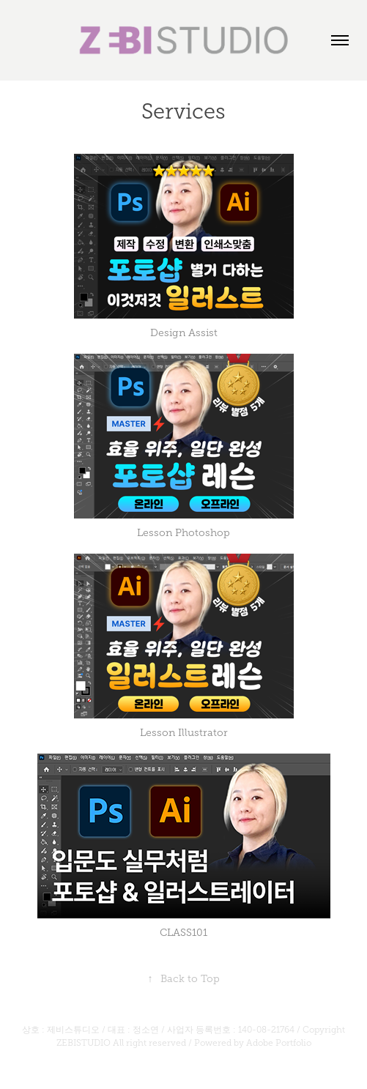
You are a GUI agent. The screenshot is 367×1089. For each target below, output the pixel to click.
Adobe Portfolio (278, 1043)
